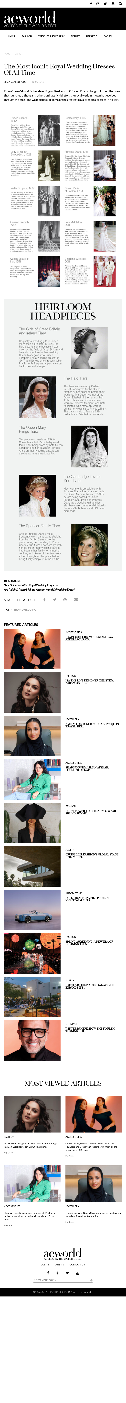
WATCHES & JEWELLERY (51, 36)
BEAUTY (75, 36)
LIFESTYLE (91, 36)
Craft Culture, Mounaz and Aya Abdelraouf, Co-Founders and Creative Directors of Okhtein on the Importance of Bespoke (91, 1146)
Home (11, 36)
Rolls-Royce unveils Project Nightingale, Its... (87, 899)
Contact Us (77, 1264)
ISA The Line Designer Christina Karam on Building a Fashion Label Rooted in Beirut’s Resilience (30, 1145)
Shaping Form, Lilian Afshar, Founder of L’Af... (86, 768)
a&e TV (59, 1264)
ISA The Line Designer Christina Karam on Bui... (89, 682)
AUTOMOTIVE (73, 893)
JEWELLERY (72, 719)
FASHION (27, 36)
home (7, 54)
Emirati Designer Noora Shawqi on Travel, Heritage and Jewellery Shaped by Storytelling (93, 1214)
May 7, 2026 (8, 1153)
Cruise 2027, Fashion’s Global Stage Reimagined (91, 855)
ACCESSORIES (73, 632)
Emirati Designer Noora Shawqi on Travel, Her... (92, 725)
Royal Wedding (25, 609)
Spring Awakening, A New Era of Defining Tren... (89, 943)
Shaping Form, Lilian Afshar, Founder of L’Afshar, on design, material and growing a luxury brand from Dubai (30, 1216)
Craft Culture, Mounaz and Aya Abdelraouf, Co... (89, 638)
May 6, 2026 (8, 1225)
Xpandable (88, 1292)
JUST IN (69, 850)
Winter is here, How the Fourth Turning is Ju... (90, 1030)
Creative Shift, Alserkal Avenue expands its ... (89, 986)
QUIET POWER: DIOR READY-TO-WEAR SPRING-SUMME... (90, 812)
